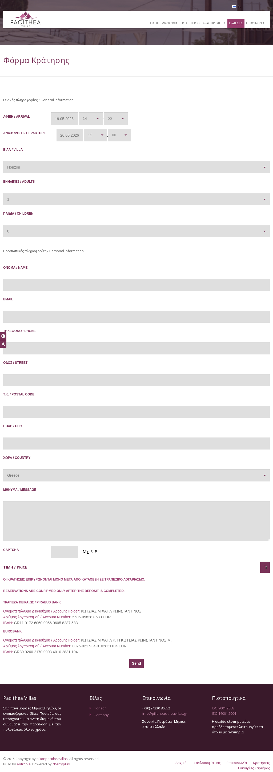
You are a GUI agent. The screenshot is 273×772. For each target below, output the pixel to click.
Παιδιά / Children (27, 215)
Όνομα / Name (27, 269)
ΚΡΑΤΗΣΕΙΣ (235, 23)
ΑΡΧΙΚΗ (150, 23)
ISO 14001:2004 (224, 713)
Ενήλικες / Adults (27, 183)
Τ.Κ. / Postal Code (27, 396)
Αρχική (181, 762)
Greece (13, 475)
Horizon (13, 167)
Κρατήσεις (261, 762)
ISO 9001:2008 (223, 708)
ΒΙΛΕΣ (180, 23)
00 (110, 118)
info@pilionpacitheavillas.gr (164, 713)
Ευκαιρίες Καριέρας (254, 768)
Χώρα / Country (27, 460)
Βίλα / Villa (27, 152)
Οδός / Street (27, 365)
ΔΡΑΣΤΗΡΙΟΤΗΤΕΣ (212, 23)
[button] (3, 336)
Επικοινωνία (237, 762)
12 (90, 135)
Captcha (27, 552)
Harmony (101, 714)
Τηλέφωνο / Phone (27, 333)
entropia (24, 764)
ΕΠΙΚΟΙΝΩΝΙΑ (254, 23)
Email (27, 301)
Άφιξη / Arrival (27, 118)
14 (85, 118)
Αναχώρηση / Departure (27, 135)
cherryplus (61, 764)
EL (236, 6)
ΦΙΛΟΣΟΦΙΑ (166, 23)
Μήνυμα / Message (27, 492)
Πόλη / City (27, 428)
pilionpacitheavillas (52, 758)
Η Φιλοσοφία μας (206, 762)
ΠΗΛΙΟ (192, 23)
